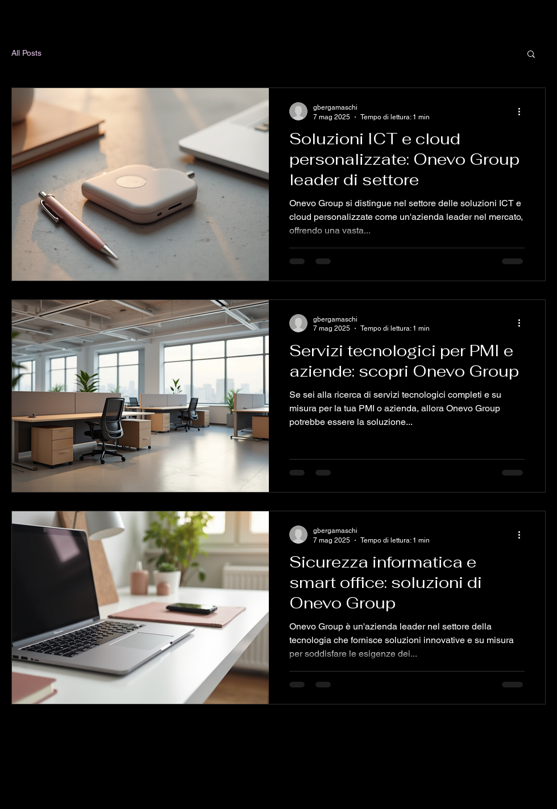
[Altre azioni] (523, 111)
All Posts (26, 52)
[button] (531, 55)
